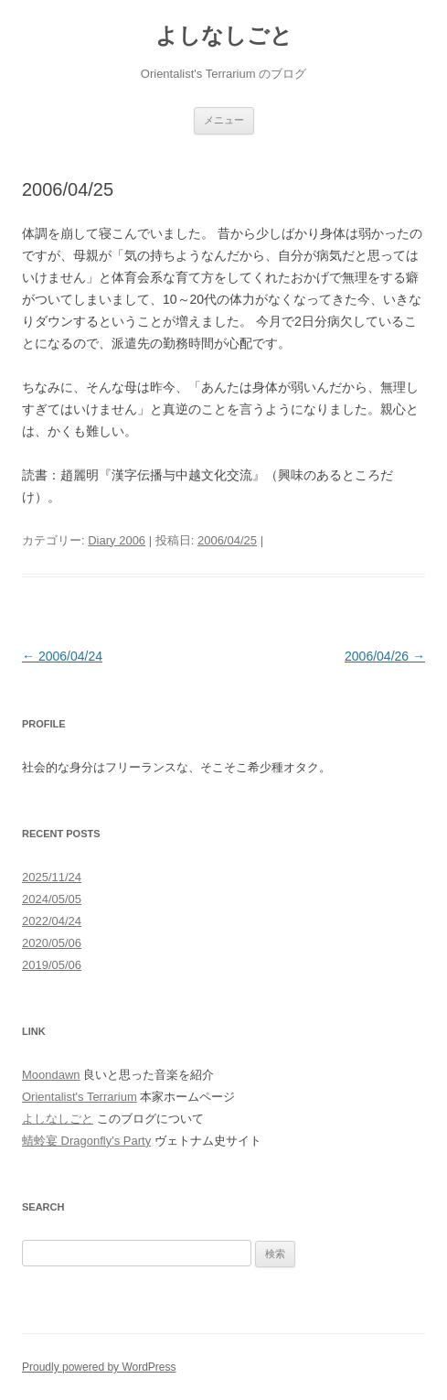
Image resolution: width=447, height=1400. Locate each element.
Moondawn (51, 1075)
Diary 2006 (116, 540)
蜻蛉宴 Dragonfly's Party (86, 1140)
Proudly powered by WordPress (99, 1367)
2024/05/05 (51, 899)
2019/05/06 (51, 965)
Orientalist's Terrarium (79, 1097)
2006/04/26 (385, 656)
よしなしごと (224, 35)
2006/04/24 (62, 656)
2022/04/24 (51, 921)
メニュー (224, 119)
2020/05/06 (51, 943)
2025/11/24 (51, 877)
